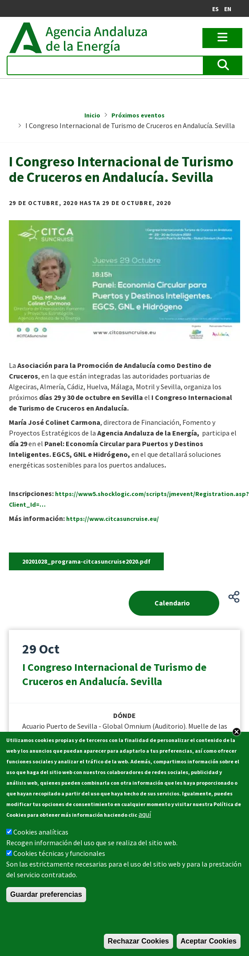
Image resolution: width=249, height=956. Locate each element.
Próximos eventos (138, 115)
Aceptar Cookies (209, 941)
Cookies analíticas (40, 831)
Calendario (172, 602)
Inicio (92, 115)
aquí (144, 814)
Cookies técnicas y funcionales (59, 853)
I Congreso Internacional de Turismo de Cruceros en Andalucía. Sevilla (114, 674)
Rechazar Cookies (138, 941)
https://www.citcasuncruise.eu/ (112, 519)
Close (236, 731)
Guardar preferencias (46, 894)
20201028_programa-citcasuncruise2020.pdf (86, 561)
